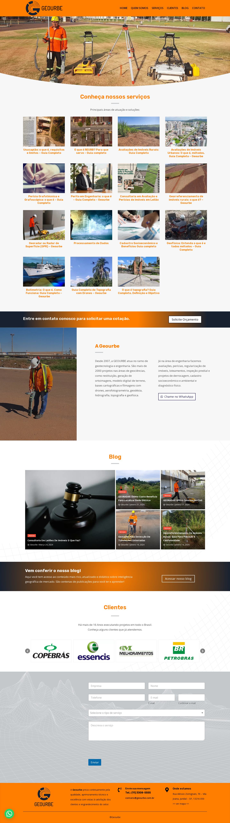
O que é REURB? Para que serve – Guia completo (91, 151)
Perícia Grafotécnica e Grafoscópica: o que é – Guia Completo (43, 199)
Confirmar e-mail (187, 703)
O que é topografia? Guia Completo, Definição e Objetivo (138, 291)
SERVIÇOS (157, 8)
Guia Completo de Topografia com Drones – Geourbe (91, 291)
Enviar (95, 762)
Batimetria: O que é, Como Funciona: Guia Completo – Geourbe (44, 293)
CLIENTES (172, 8)
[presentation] (107, 753)
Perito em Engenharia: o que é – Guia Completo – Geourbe (91, 198)
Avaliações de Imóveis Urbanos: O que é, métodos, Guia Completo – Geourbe (186, 153)
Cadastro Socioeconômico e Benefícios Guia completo (139, 245)
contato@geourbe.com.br (139, 797)
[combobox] (146, 713)
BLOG (185, 8)
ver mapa (181, 803)
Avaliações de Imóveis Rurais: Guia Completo (139, 151)
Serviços (122, 532)
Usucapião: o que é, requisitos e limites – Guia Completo (44, 151)
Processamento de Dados (91, 243)
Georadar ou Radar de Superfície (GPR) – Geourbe (43, 245)
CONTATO (198, 8)
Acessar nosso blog (178, 579)
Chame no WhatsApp (178, 397)
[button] (27, 651)
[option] (51, 651)
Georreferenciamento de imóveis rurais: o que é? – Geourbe (186, 199)
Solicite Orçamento (185, 319)
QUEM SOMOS (139, 8)
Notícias (32, 536)
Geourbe (33, 544)
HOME (123, 8)
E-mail (151, 703)
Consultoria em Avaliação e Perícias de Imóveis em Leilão (139, 198)
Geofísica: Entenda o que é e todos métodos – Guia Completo (186, 246)
